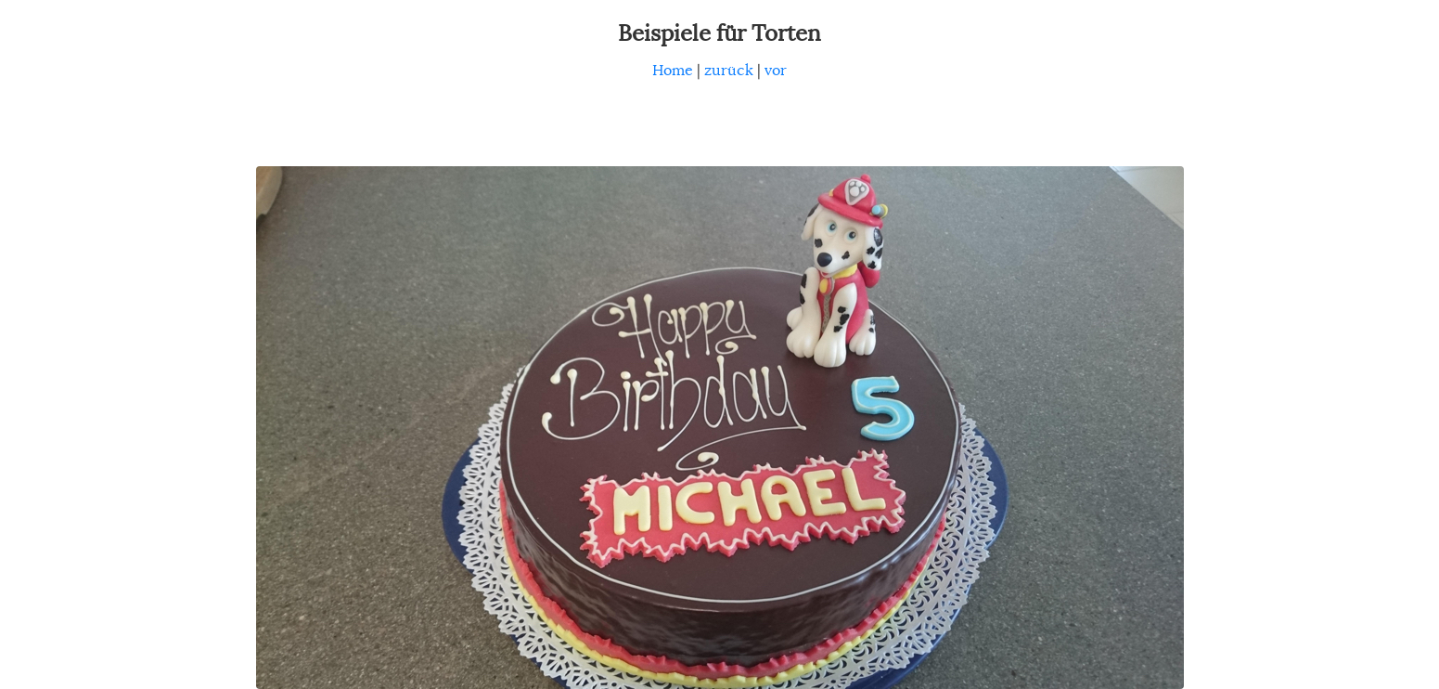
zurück (728, 70)
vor (775, 70)
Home (672, 70)
